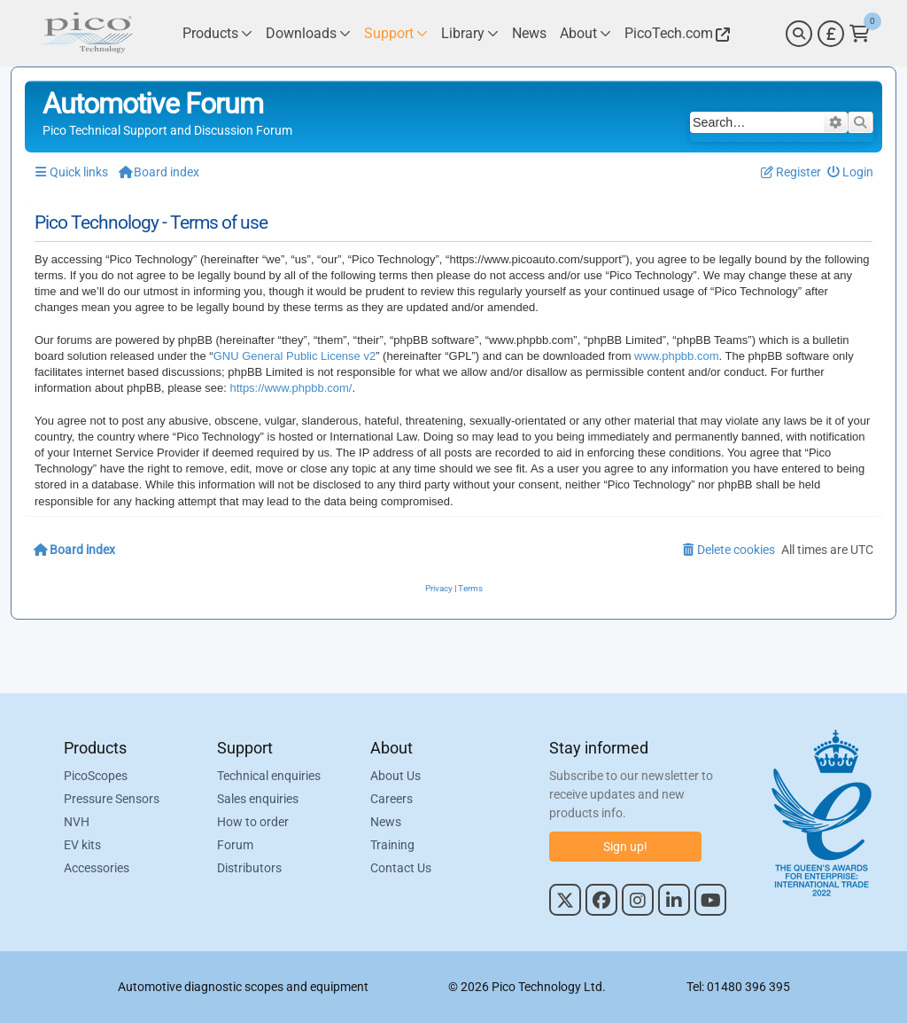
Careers (391, 799)
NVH (76, 822)
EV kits (82, 845)
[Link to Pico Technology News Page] (529, 33)
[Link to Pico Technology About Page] (585, 33)
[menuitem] (850, 172)
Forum (235, 845)
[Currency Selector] (831, 33)
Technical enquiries (269, 776)
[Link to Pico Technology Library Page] (470, 33)
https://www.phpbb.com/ (290, 387)
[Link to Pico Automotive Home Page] (86, 33)
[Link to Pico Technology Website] (674, 33)
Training (392, 845)
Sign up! (625, 846)
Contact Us (400, 868)
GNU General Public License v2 (294, 356)
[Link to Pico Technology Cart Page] (859, 34)
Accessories (96, 868)
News (385, 822)
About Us (395, 776)
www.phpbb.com (676, 356)
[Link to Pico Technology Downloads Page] (308, 33)
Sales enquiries (257, 799)
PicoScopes (96, 776)
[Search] (799, 33)
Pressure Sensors (111, 799)
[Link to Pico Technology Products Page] (217, 33)
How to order (253, 822)
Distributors (249, 868)
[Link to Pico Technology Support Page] (396, 33)
